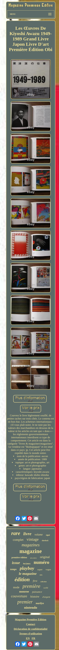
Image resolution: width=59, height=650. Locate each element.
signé (48, 535)
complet (18, 540)
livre (27, 533)
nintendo (30, 607)
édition (22, 579)
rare (15, 533)
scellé (45, 588)
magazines (31, 545)
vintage (33, 539)
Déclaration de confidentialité (30, 628)
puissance (37, 591)
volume (39, 534)
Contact (30, 624)
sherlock (45, 540)
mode (16, 587)
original (45, 557)
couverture (19, 596)
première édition (19, 557)
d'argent (46, 597)
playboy (27, 568)
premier (25, 602)
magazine (31, 551)
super (39, 569)
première (31, 586)
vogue (48, 569)
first (35, 580)
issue (16, 563)
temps (13, 569)
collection (43, 581)
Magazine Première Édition (30, 619)
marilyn (40, 603)
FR (33, 638)
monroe (24, 591)
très (41, 575)
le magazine (28, 574)
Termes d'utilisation (30, 633)
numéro (41, 562)
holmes (27, 564)
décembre (33, 558)
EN (28, 638)
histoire (34, 596)
